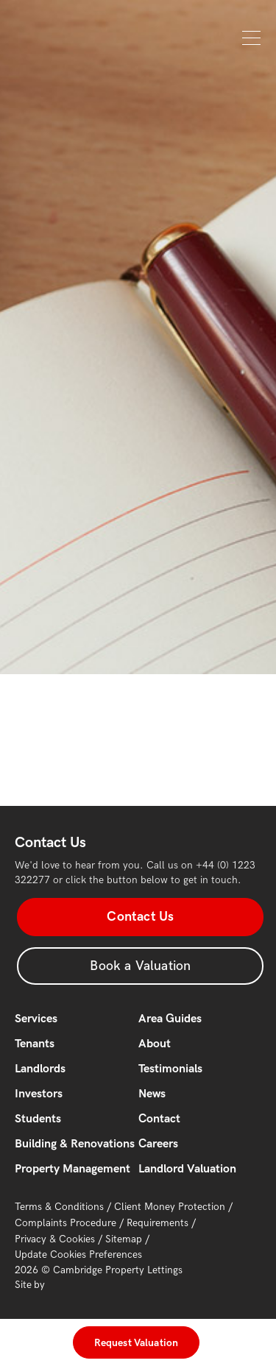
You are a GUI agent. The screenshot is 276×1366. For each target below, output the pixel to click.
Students (38, 1119)
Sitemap (123, 1239)
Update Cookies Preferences (78, 1254)
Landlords (40, 1069)
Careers (158, 1144)
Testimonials (170, 1069)
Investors (39, 1094)
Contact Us (140, 916)
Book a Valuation (140, 966)
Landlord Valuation (187, 1169)
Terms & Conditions (59, 1206)
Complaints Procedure (65, 1223)
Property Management (72, 1169)
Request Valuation (136, 1343)
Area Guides (170, 1019)
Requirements (157, 1223)
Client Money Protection (169, 1206)
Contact (159, 1119)
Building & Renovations (75, 1144)
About (154, 1044)
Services (36, 1019)
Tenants (34, 1044)
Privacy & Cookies (55, 1239)
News (152, 1094)
